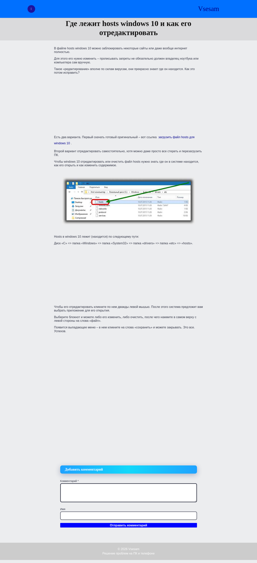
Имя (62, 509)
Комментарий (69, 481)
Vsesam (208, 9)
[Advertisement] (128, 104)
